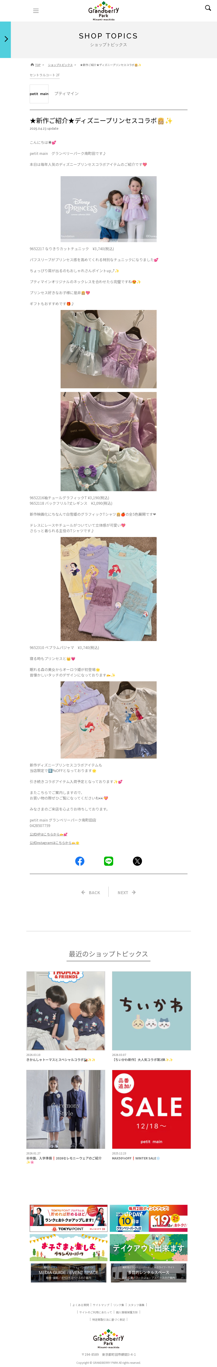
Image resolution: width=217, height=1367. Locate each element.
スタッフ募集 (136, 1305)
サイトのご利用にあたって (95, 1312)
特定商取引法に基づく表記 (108, 1319)
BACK (94, 892)
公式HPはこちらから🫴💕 (48, 834)
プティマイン (54, 93)
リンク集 (118, 1305)
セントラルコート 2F (45, 75)
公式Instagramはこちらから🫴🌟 (54, 842)
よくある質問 (80, 1305)
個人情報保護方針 (127, 1312)
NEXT (123, 892)
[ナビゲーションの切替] (36, 10)
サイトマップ (101, 1305)
